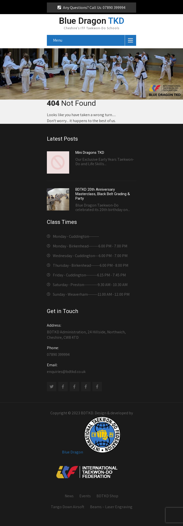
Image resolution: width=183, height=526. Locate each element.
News (69, 496)
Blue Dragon (72, 452)
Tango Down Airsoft (67, 506)
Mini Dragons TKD (89, 152)
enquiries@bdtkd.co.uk (91, 368)
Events (85, 496)
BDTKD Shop (107, 496)
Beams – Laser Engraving (111, 506)
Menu (57, 40)
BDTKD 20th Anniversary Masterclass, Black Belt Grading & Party (102, 194)
